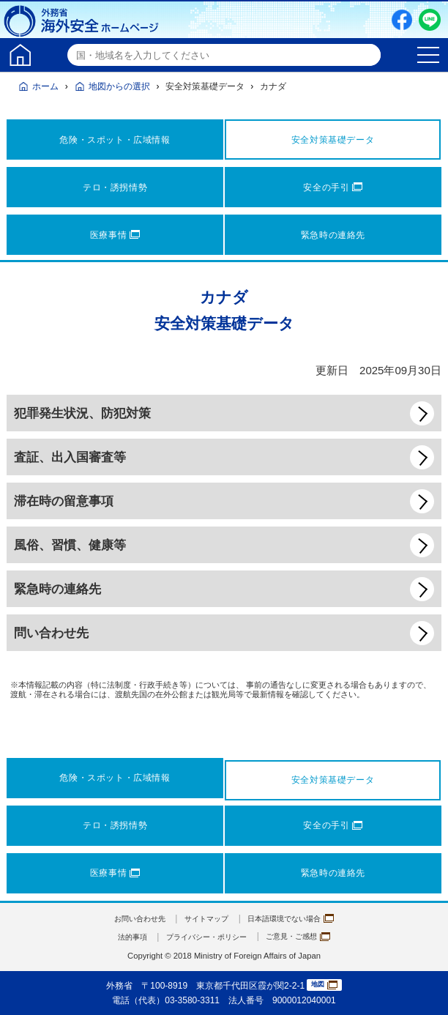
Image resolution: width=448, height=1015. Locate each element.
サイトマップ (204, 918)
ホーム (45, 86)
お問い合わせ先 (128, 918)
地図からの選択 (119, 86)
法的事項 (119, 937)
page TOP (422, 989)
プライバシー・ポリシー (204, 937)
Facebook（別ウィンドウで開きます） (402, 20)
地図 (324, 985)
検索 (367, 55)
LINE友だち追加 (430, 20)
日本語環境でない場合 (300, 918)
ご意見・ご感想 (309, 937)
